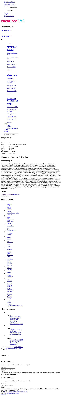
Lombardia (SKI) (14, 342)
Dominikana (10, 226)
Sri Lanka (10, 286)
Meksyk (9, 265)
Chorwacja (10, 218)
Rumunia (9, 281)
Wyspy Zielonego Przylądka (14, 305)
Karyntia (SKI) (14, 319)
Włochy (9, 304)
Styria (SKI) (13, 321)
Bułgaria (9, 214)
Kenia (8, 253)
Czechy (9, 223)
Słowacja (9, 284)
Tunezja (9, 297)
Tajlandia (9, 294)
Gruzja (9, 239)
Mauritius (9, 263)
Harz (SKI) (13, 331)
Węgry (9, 302)
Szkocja (9, 288)
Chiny (9, 217)
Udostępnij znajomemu (7, 194)
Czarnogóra (10, 221)
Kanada (9, 252)
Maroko (9, 262)
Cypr (8, 220)
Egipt (8, 229)
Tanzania (9, 295)
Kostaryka (10, 255)
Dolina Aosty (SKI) (15, 341)
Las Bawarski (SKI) (15, 332)
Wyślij (2, 371)
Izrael (8, 246)
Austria (9, 208)
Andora (9, 205)
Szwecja (9, 291)
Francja (9, 234)
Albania (9, 204)
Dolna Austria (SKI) (15, 316)
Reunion (9, 279)
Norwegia (10, 269)
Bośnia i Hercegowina (13, 213)
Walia (8, 301)
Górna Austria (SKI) (15, 318)
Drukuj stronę (16, 194)
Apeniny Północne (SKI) (16, 340)
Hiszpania (10, 242)
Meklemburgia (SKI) (15, 334)
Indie (8, 244)
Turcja (9, 298)
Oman (9, 272)
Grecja (9, 237)
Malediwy (10, 259)
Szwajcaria (10, 289)
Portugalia (10, 276)
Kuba (8, 256)
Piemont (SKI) (14, 344)
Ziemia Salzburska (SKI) (16, 324)
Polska (9, 275)
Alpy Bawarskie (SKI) (16, 329)
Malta (8, 260)
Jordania (9, 249)
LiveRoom (3, 394)
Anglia (9, 207)
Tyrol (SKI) (13, 322)
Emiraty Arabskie (11, 230)
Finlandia (9, 233)
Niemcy (9, 268)
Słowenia (9, 285)
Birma (9, 211)
